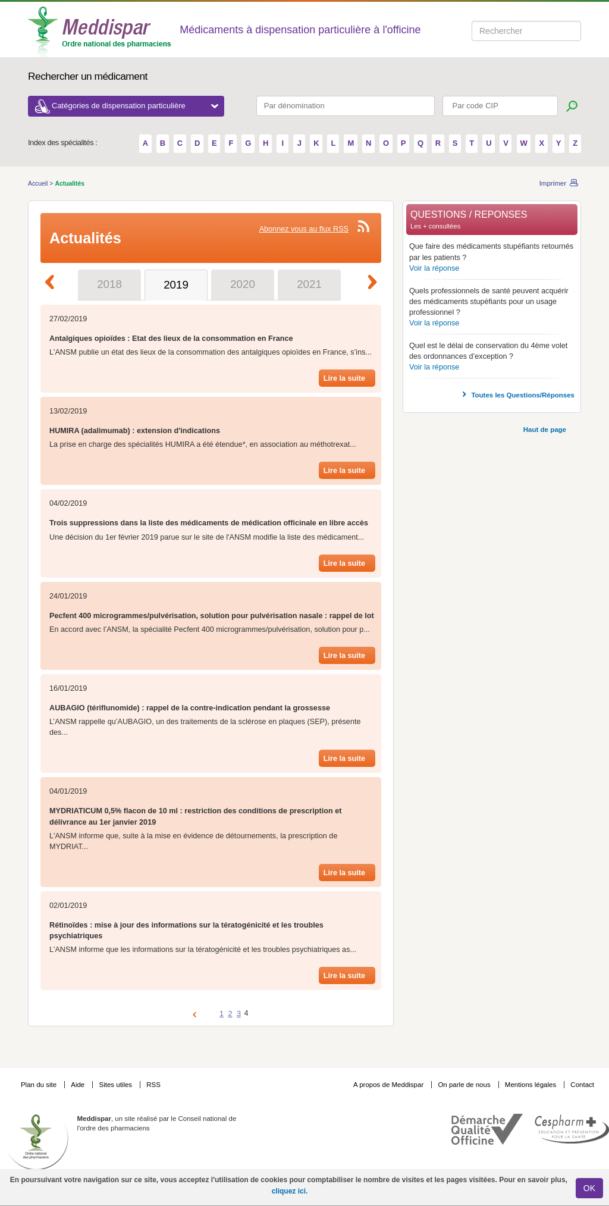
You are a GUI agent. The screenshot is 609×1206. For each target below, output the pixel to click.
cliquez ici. (290, 1191)
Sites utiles (116, 1084)
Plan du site (39, 1084)
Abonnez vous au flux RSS (304, 229)
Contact (582, 1084)
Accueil (38, 183)
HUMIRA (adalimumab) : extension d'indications (134, 431)
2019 (176, 284)
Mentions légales (531, 1084)
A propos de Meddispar (388, 1084)
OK (589, 1188)
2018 (109, 284)
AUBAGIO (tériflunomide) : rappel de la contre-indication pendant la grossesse (189, 708)
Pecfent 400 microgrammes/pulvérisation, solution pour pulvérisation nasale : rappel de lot (211, 616)
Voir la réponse (434, 268)
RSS (153, 1084)
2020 (242, 284)
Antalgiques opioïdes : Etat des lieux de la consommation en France (171, 338)
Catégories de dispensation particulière (135, 105)
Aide (78, 1084)
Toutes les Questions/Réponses (523, 395)
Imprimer (552, 183)
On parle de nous (464, 1084)
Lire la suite (344, 378)
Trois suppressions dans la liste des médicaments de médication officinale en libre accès (208, 523)
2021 (309, 284)
